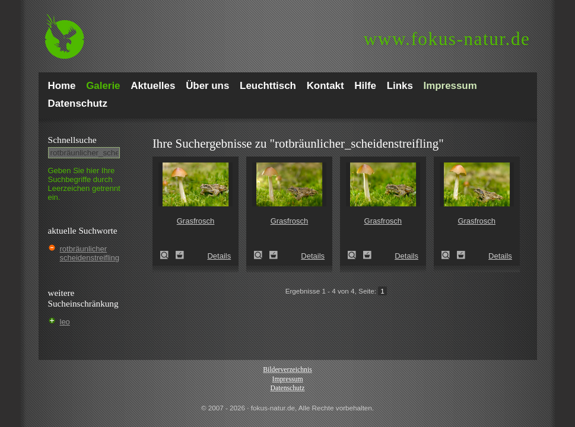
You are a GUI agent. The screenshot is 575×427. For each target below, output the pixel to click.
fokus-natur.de (447, 38)
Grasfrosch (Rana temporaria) (168, 255)
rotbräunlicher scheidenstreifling (89, 253)
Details (219, 255)
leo (65, 321)
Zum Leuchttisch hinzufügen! (180, 255)
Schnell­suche (72, 140)
